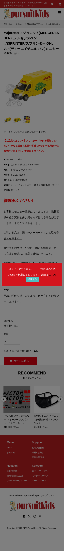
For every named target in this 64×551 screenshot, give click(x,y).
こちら (52, 274)
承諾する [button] (32, 279)
